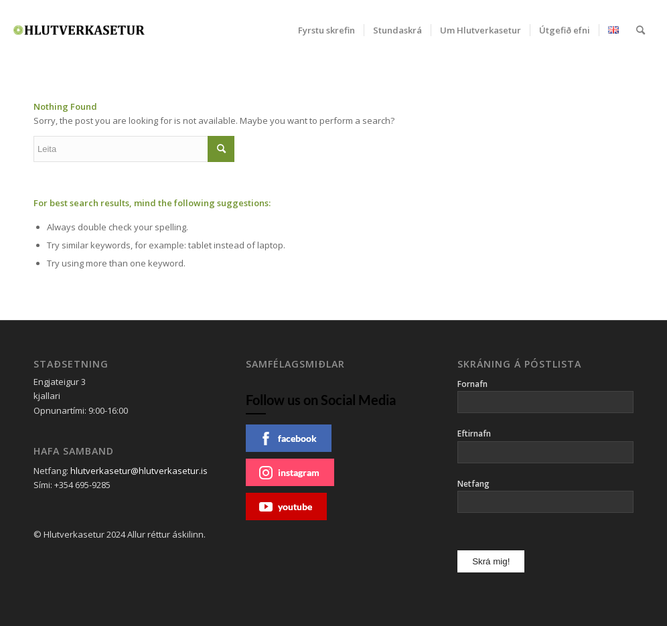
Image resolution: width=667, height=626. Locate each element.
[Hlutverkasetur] (79, 30)
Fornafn (472, 384)
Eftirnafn (474, 433)
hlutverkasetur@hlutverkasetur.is (139, 471)
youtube (285, 507)
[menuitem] (326, 30)
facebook (288, 438)
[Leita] (640, 30)
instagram (289, 472)
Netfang (473, 483)
